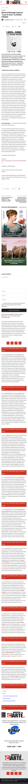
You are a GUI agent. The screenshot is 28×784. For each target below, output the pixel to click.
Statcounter (3, 783)
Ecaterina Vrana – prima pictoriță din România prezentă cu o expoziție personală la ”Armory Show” (21, 200)
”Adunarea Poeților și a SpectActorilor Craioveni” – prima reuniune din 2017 (7, 199)
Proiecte (7, 7)
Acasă (2, 7)
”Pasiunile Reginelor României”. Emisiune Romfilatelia (14, 234)
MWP (16, 780)
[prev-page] (2, 268)
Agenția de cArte (9, 19)
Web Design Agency (9, 780)
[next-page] (5, 268)
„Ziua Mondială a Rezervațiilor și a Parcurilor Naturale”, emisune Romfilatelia (14, 262)
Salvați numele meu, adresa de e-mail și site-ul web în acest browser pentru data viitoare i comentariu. (13, 305)
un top (19, 354)
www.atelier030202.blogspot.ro (8, 155)
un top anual (21, 477)
